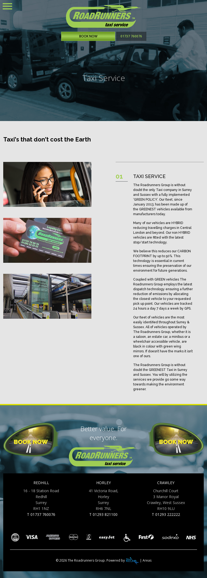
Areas (147, 560)
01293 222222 (167, 514)
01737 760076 (131, 36)
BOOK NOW (88, 36)
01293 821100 (105, 514)
